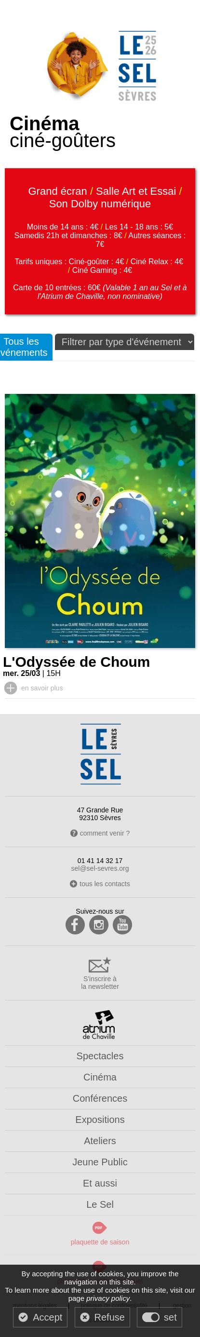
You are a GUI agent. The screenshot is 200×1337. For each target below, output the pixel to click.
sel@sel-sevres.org (100, 868)
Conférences (100, 1098)
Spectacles (100, 1056)
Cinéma (100, 1077)
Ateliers (100, 1140)
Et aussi (100, 1183)
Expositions (99, 1119)
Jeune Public (100, 1162)
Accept (47, 1317)
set (170, 1317)
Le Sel (100, 1204)
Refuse (109, 1317)
